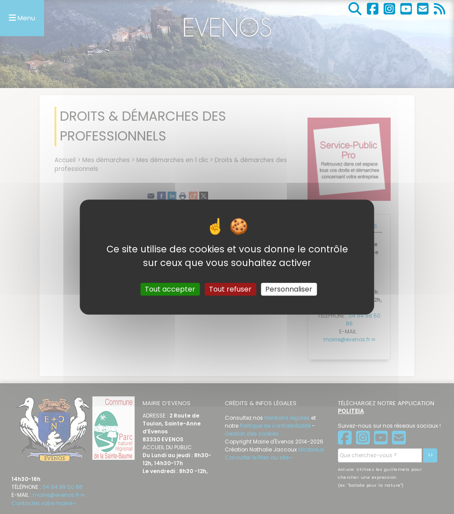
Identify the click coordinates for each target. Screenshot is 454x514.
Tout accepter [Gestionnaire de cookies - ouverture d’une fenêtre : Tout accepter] (170, 289)
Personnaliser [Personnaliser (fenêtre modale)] (288, 289)
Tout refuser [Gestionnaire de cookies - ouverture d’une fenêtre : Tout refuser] (230, 289)
